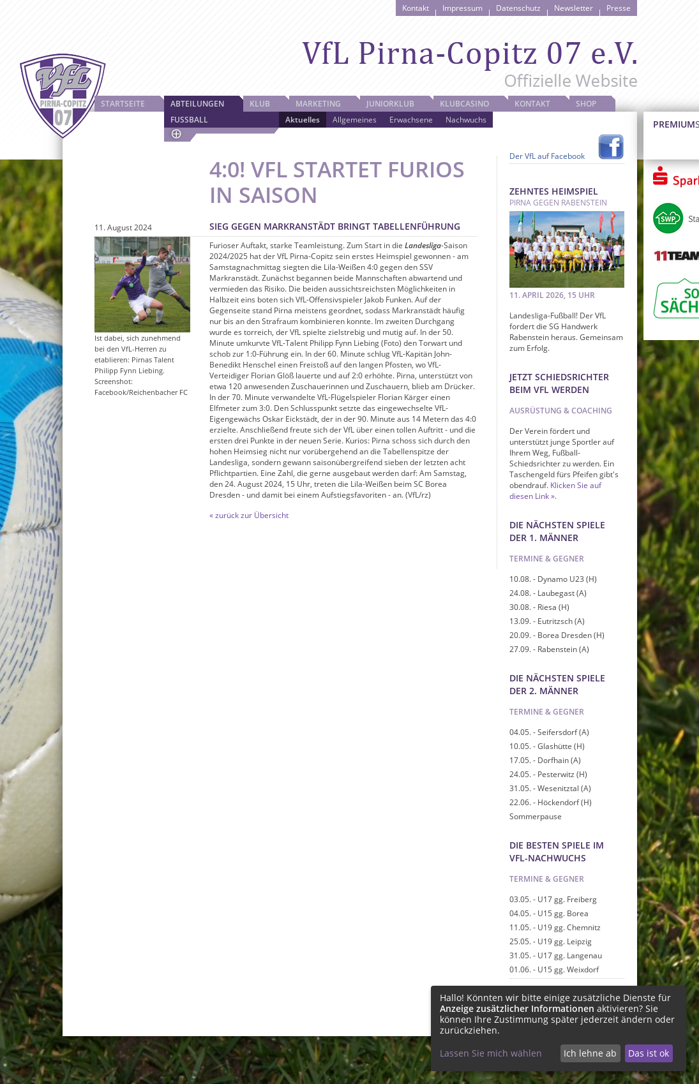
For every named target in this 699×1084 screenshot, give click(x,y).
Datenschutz (518, 8)
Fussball (189, 119)
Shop (586, 103)
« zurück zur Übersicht (249, 515)
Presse (618, 8)
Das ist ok (648, 1053)
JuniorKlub (390, 103)
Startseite (123, 103)
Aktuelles (302, 119)
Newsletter (573, 8)
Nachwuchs (466, 119)
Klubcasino (464, 103)
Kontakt (415, 8)
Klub (260, 103)
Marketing (318, 103)
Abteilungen (197, 103)
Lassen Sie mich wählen (491, 1053)
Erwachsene (411, 119)
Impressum (462, 8)
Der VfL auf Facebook (547, 156)
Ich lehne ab (590, 1053)
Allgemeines (355, 119)
